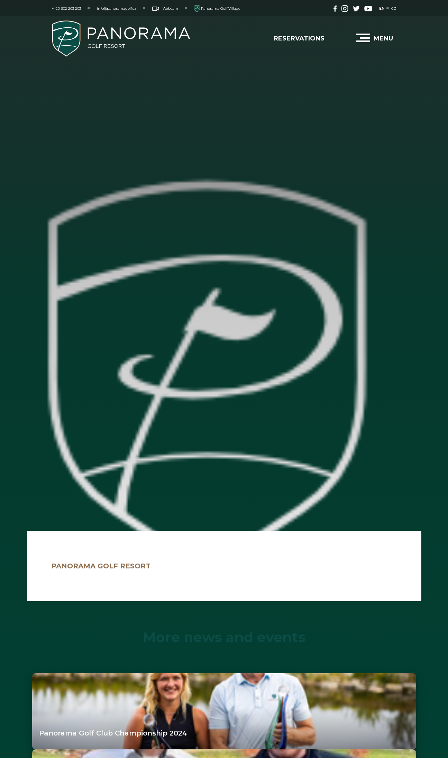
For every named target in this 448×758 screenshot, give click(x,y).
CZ (393, 8)
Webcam (165, 8)
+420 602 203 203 (66, 8)
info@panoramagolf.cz (116, 8)
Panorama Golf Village (217, 8)
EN (381, 8)
